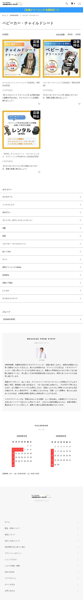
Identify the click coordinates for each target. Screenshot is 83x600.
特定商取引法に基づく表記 (15, 547)
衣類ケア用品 (7, 283)
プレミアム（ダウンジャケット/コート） (17, 220)
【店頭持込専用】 (14, 15)
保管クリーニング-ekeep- (11, 267)
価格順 (70, 34)
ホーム (4, 15)
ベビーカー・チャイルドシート (30, 15)
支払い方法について (12, 541)
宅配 (4, 228)
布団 (4, 236)
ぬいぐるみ (6, 251)
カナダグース (7, 197)
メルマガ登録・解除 (12, 566)
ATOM (12, 572)
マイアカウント (11, 578)
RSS (6, 572)
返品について (10, 534)
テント (4, 259)
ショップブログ (11, 559)
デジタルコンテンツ (9, 298)
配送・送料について (12, 528)
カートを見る (10, 584)
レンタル (5, 290)
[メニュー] (79, 3)
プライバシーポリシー (13, 553)
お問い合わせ (10, 591)
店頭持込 (5, 275)
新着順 (78, 34)
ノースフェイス (8, 205)
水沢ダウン (6, 212)
